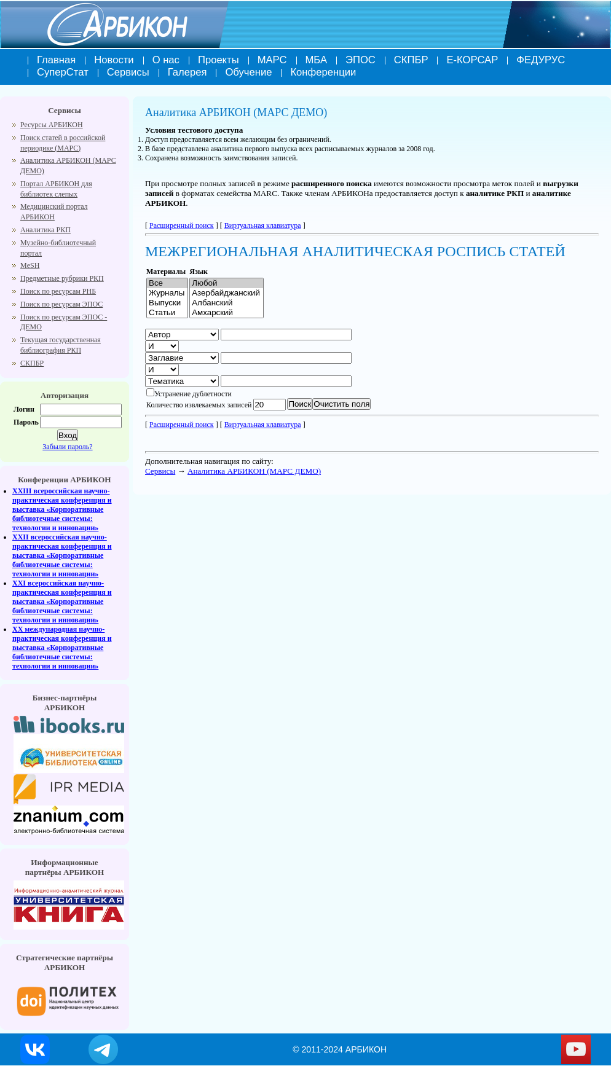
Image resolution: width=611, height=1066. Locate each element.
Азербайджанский (226, 293)
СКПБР (411, 60)
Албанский (226, 303)
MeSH (29, 265)
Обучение (248, 72)
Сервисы (128, 72)
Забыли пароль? (67, 446)
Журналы (167, 293)
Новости (113, 60)
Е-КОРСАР (472, 60)
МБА (316, 60)
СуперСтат (63, 72)
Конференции (323, 72)
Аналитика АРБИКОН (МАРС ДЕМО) (254, 471)
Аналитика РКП (45, 229)
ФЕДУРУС (540, 60)
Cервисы (160, 471)
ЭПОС (360, 60)
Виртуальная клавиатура (262, 225)
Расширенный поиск (181, 225)
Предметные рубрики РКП (62, 278)
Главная (56, 60)
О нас (165, 60)
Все (167, 283)
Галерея (187, 72)
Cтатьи (167, 313)
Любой (226, 283)
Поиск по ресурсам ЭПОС (61, 304)
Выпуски (167, 303)
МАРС (272, 60)
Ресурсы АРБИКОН (51, 124)
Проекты (218, 60)
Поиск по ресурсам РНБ (58, 291)
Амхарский (226, 313)
